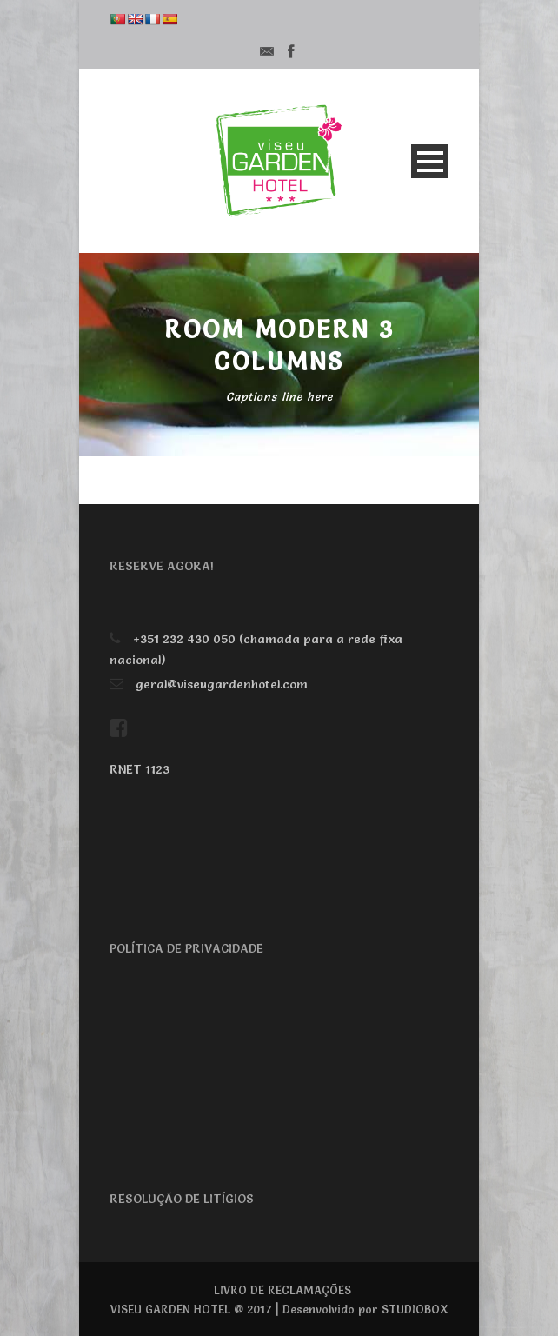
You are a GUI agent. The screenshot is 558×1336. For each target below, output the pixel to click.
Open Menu (429, 161)
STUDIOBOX (415, 1309)
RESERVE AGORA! (162, 566)
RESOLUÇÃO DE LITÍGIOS (182, 1198)
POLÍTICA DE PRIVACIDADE (186, 948)
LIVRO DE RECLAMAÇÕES (282, 1290)
